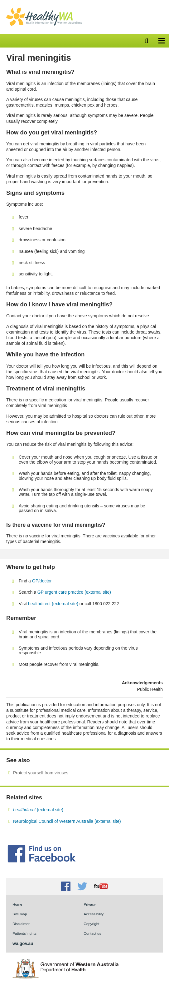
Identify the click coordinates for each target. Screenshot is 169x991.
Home (17, 904)
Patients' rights (24, 933)
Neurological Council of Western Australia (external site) (67, 821)
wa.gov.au (22, 943)
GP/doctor (42, 580)
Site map (19, 914)
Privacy (90, 904)
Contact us (92, 933)
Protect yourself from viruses (40, 772)
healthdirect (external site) (53, 603)
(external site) (38, 809)
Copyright (91, 924)
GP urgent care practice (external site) (74, 592)
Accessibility (94, 914)
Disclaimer (21, 924)
